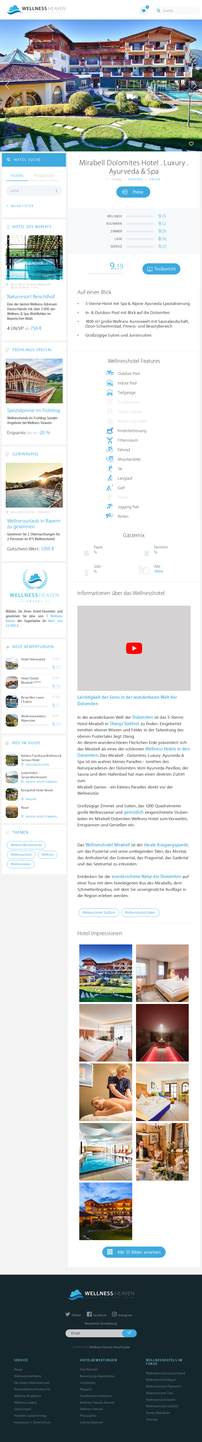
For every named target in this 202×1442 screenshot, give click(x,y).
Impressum (21, 1422)
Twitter (73, 1315)
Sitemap (152, 1419)
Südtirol (135, 179)
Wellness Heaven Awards (97, 1403)
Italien (155, 179)
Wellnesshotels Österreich (163, 1386)
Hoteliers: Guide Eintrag (30, 1416)
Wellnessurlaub (21, 855)
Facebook (96, 1315)
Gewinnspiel (22, 1409)
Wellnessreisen (21, 864)
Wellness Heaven (91, 1409)
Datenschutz (42, 1422)
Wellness (48, 855)
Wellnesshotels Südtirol (162, 1406)
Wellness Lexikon (25, 1403)
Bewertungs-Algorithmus (97, 1376)
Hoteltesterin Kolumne (95, 1396)
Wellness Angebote (27, 1396)
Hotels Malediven (158, 1413)
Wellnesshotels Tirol (159, 1393)
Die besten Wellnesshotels (32, 1383)
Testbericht (161, 269)
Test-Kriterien (89, 1369)
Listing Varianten (91, 1422)
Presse (18, 1369)
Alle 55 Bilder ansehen (134, 1252)
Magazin (86, 1389)
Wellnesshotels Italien (161, 1400)
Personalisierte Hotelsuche (32, 1389)
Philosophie (88, 1416)
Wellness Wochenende (26, 845)
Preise (132, 192)
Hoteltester (87, 1383)
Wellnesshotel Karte (27, 1376)
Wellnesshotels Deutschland (165, 1373)
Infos (16, 142)
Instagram (122, 1315)
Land (14, 190)
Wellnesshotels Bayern (161, 1380)
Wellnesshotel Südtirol (98, 913)
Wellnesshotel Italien (140, 913)
